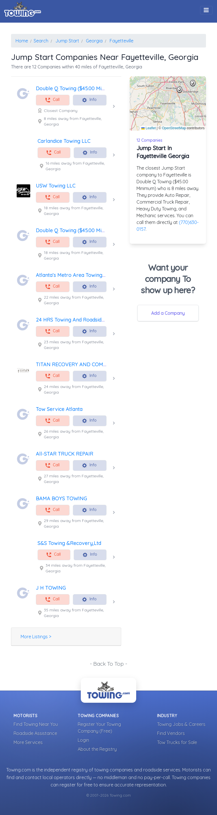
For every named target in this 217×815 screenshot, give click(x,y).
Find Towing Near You (36, 724)
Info (89, 100)
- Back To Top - (108, 663)
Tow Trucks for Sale (177, 742)
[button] (180, 90)
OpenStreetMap (174, 128)
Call (52, 100)
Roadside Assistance (35, 733)
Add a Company (168, 313)
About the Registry (97, 749)
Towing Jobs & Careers (181, 724)
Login (83, 740)
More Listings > (36, 636)
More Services (28, 742)
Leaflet (148, 128)
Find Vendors (171, 733)
